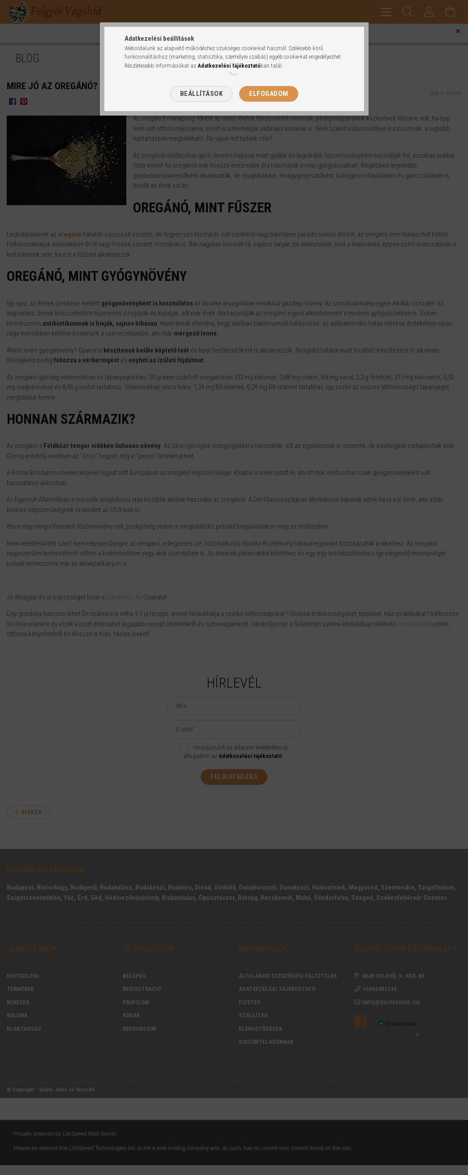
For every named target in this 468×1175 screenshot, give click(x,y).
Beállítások (201, 94)
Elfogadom (268, 94)
